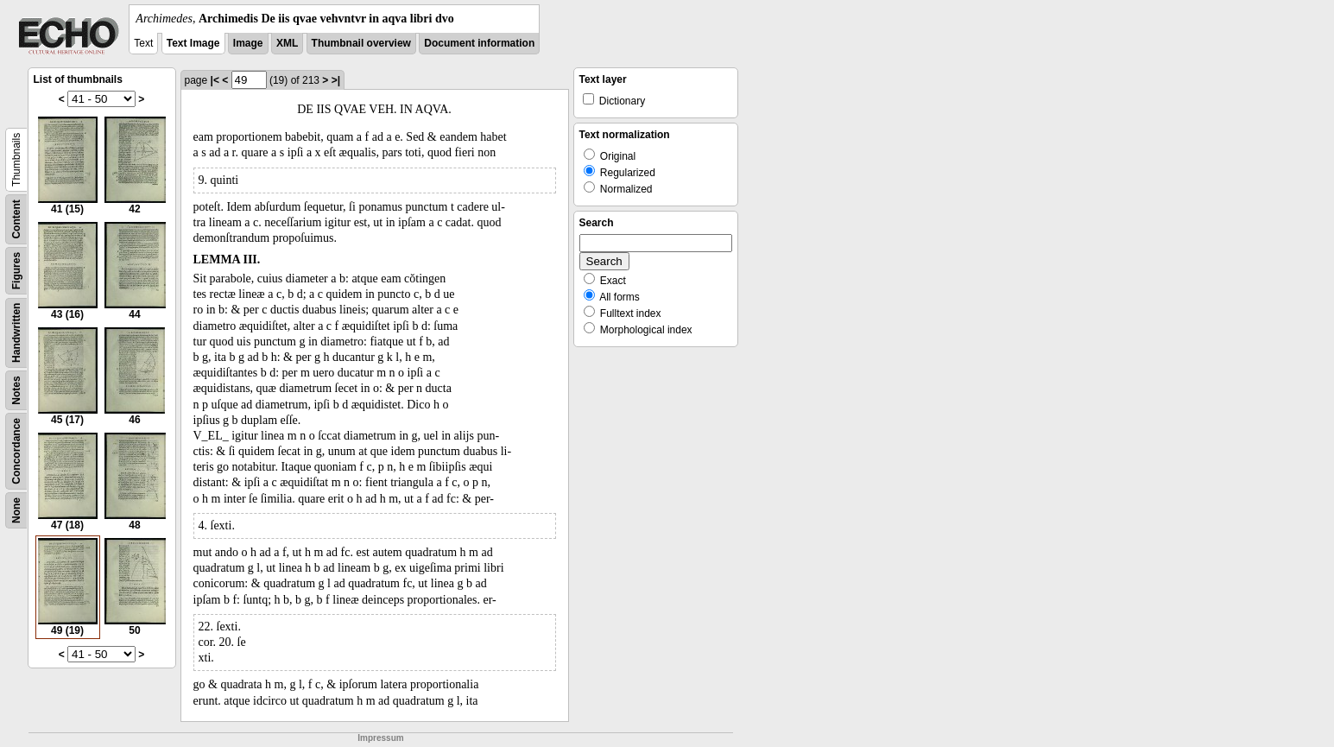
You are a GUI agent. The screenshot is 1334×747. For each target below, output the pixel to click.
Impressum (380, 738)
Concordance (16, 451)
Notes (16, 390)
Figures (16, 270)
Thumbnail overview (361, 43)
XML (287, 43)
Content (16, 218)
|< (215, 80)
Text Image (193, 43)
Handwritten (16, 333)
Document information (479, 43)
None (16, 510)
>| (336, 80)
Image (248, 43)
